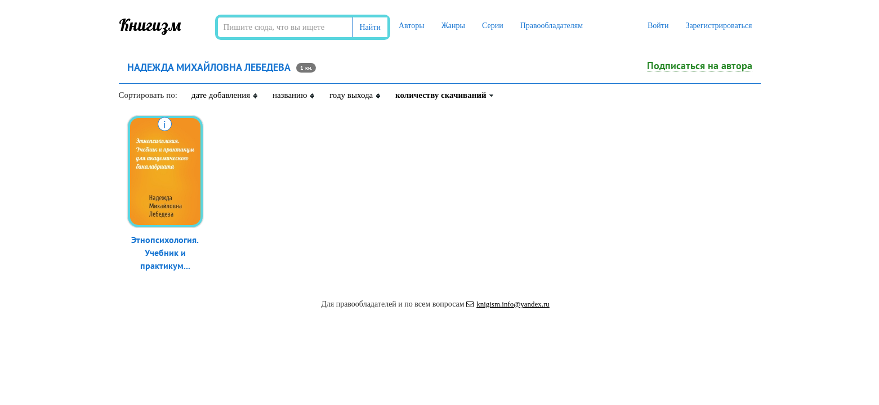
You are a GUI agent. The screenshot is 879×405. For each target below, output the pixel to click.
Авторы (412, 25)
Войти (658, 25)
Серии (492, 25)
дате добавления (224, 95)
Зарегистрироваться (718, 25)
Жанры (453, 25)
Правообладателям (551, 25)
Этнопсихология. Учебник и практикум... (165, 252)
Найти (370, 27)
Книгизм (150, 25)
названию (294, 95)
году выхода (355, 95)
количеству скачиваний (444, 95)
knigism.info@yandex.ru (508, 304)
